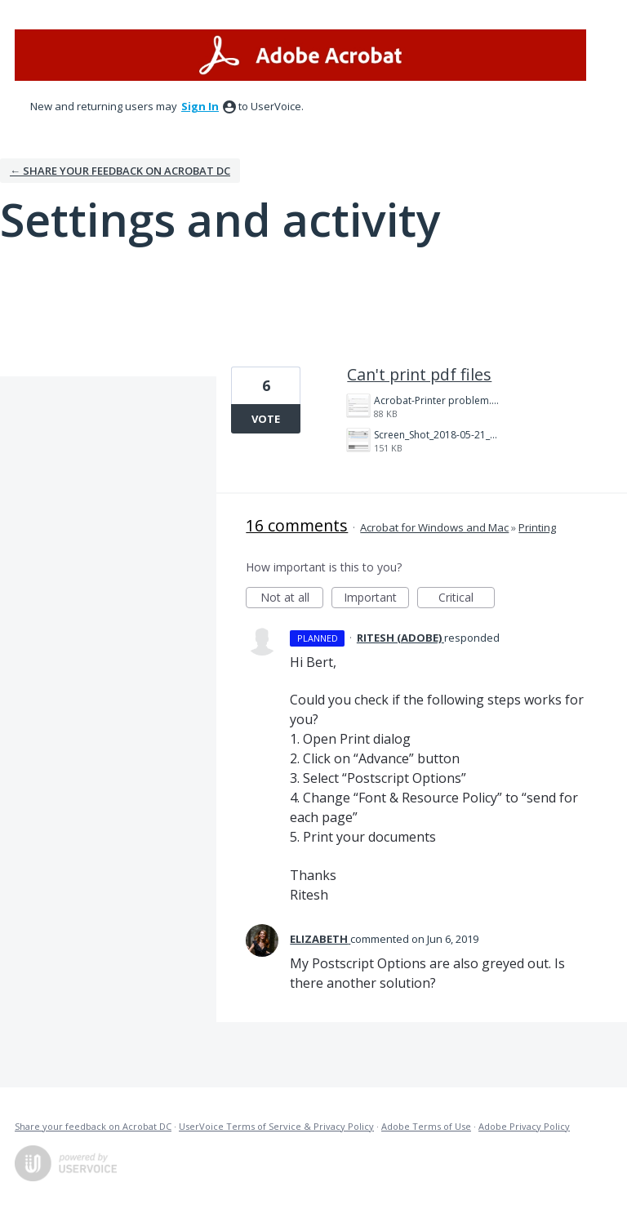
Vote (265, 418)
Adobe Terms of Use (426, 1126)
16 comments (297, 525)
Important (376, 598)
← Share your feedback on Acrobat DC (120, 170)
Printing (537, 527)
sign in (200, 106)
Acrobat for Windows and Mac (434, 527)
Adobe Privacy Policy (524, 1126)
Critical (466, 598)
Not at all (292, 598)
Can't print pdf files (419, 374)
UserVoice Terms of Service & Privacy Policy (276, 1126)
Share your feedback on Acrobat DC (93, 1126)
